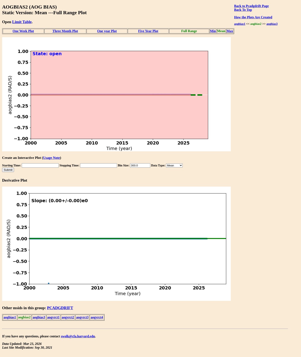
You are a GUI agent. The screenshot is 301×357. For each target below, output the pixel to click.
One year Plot (107, 31)
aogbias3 (272, 23)
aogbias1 (239, 23)
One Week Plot (23, 31)
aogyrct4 (97, 317)
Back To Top (243, 9)
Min (213, 31)
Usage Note (51, 158)
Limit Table (22, 22)
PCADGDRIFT (60, 308)
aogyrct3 (82, 317)
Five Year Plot (148, 31)
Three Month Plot (65, 31)
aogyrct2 (68, 317)
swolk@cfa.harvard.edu (78, 336)
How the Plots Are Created (253, 17)
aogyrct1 (53, 317)
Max (230, 31)
